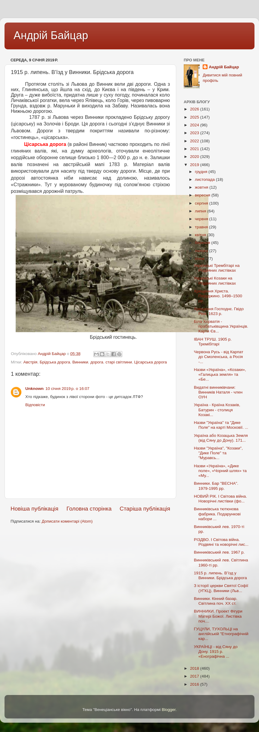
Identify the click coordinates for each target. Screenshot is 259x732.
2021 (195, 149)
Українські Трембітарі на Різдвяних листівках (217, 268)
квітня (201, 235)
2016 (195, 684)
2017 (195, 676)
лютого (202, 251)
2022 (195, 141)
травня (202, 227)
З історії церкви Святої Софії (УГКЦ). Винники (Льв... (221, 588)
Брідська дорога (55, 362)
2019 (195, 164)
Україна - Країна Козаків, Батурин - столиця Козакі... (217, 410)
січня (200, 258)
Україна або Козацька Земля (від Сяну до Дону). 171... (221, 438)
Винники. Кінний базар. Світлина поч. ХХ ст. (215, 601)
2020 (195, 156)
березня (203, 242)
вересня (203, 195)
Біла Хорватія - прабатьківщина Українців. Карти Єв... (221, 326)
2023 (195, 133)
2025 (195, 117)
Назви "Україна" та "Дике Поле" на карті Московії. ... (221, 425)
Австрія (30, 362)
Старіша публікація (145, 508)
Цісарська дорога (150, 362)
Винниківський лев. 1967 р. (219, 552)
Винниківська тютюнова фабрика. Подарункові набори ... (217, 514)
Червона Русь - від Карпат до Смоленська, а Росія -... (218, 357)
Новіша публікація (34, 508)
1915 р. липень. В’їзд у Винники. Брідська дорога (220, 575)
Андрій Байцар (51, 35)
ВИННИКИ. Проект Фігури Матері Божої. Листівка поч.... (218, 616)
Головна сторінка (89, 508)
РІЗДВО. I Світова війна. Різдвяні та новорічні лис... (221, 542)
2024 (195, 125)
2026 (195, 109)
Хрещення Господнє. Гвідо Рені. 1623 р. (219, 311)
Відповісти (35, 405)
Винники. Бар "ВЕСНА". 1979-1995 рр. (216, 485)
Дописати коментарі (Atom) (67, 521)
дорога (96, 362)
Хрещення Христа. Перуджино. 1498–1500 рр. (218, 296)
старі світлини (118, 362)
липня (201, 211)
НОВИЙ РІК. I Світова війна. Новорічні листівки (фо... (220, 498)
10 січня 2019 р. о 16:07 (67, 388)
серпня (202, 203)
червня (202, 219)
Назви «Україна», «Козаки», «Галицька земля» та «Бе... (220, 374)
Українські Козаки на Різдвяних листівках (215, 280)
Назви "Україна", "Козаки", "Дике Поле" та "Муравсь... (218, 453)
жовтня (202, 187)
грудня (201, 171)
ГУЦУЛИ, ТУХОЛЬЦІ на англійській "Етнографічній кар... (221, 634)
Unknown (34, 388)
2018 (195, 668)
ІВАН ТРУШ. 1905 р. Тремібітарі (213, 341)
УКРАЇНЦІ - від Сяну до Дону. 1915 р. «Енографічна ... (216, 651)
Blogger (169, 709)
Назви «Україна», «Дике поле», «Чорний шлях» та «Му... (220, 471)
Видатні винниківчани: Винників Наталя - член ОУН (218, 392)
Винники (80, 362)
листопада (205, 179)
